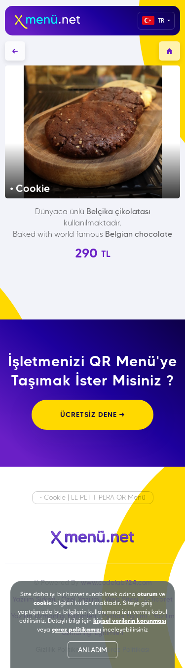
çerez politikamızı (76, 629)
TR (154, 20)
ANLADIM (92, 649)
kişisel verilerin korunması (129, 620)
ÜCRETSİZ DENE (92, 414)
